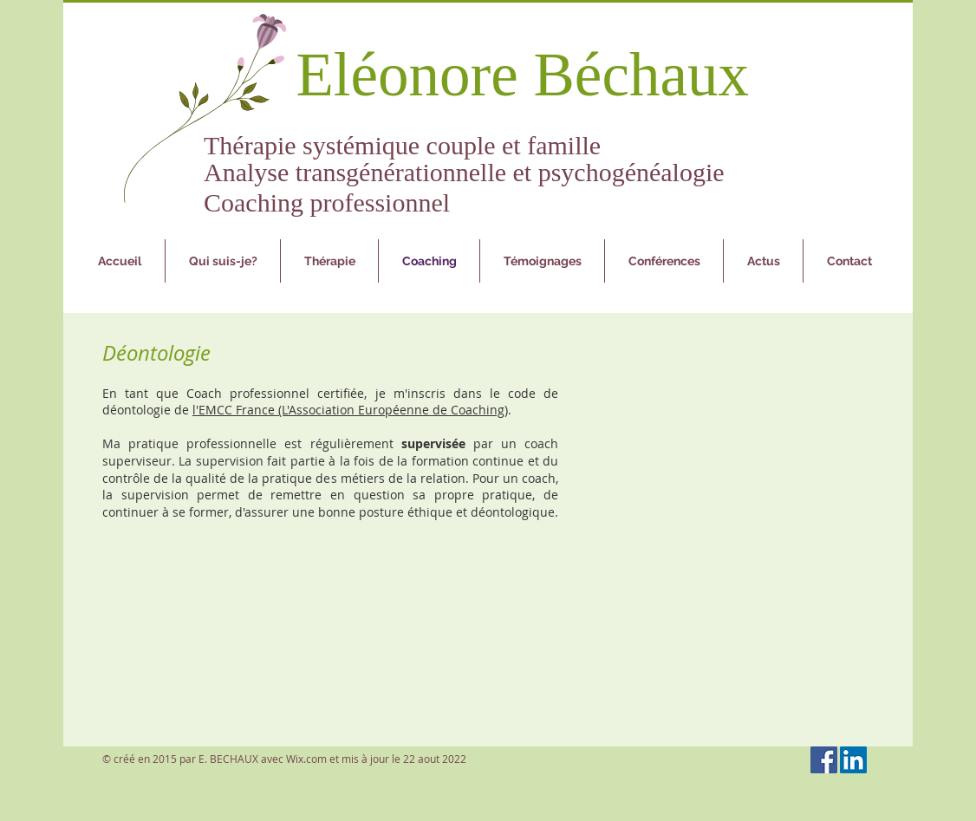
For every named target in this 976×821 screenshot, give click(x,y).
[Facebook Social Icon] (823, 759)
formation (440, 461)
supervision (230, 461)
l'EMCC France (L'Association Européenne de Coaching (348, 409)
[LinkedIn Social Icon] (853, 759)
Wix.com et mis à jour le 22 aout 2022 (376, 759)
